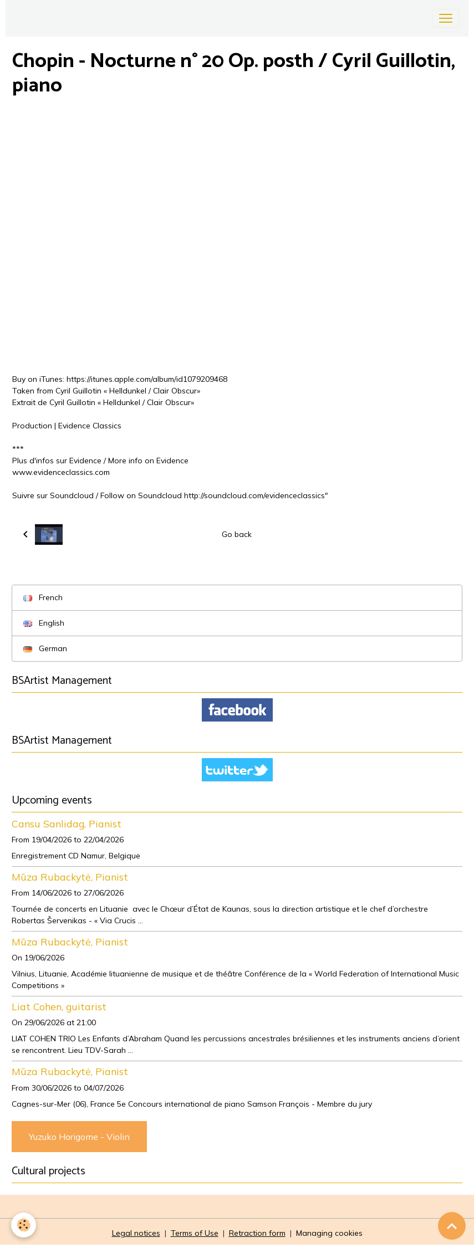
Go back (237, 534)
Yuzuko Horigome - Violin (79, 1136)
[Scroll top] (452, 1226)
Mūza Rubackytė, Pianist (70, 877)
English (43, 623)
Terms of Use (194, 1233)
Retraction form (257, 1233)
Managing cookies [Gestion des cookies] (329, 1233)
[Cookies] (23, 1225)
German (45, 648)
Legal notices (136, 1233)
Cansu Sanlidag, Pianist (66, 823)
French (43, 597)
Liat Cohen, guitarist (59, 1006)
